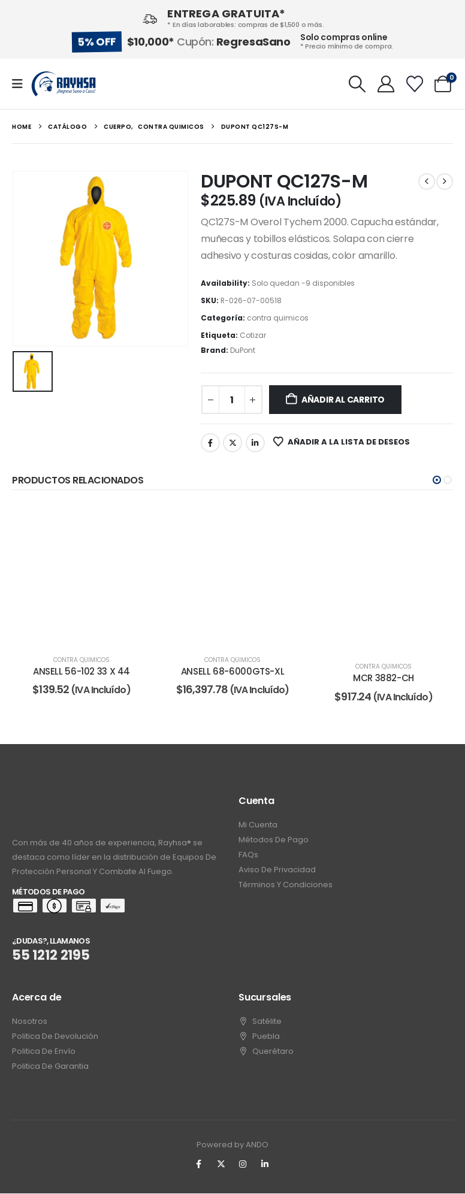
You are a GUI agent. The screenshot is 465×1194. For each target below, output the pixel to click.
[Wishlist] (414, 83)
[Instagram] (243, 1164)
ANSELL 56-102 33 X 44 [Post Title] (81, 671)
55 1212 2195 (51, 956)
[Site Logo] (63, 83)
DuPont (242, 350)
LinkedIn (255, 442)
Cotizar (253, 335)
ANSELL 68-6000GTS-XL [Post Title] (233, 671)
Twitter (232, 442)
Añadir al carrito (343, 400)
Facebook (210, 442)
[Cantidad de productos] (232, 399)
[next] (444, 181)
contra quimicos (278, 318)
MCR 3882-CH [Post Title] (383, 678)
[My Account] (386, 83)
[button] (358, 83)
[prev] (426, 181)
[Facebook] (199, 1164)
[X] (221, 1164)
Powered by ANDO (232, 1145)
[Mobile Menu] (21, 84)
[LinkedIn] (264, 1164)
